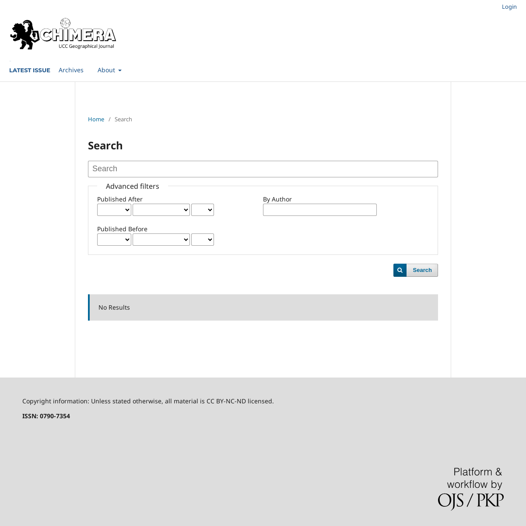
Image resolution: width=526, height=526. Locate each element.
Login (509, 7)
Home (96, 119)
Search (422, 270)
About (107, 70)
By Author (277, 199)
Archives (71, 70)
